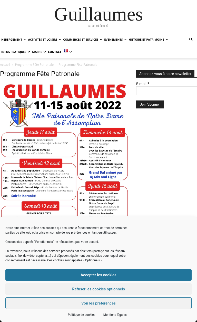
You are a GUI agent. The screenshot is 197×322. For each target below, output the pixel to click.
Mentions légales (115, 315)
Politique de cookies (81, 315)
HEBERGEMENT (13, 39)
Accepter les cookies (98, 275)
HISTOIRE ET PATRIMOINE (148, 39)
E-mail (142, 83)
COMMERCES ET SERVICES (82, 39)
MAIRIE (39, 52)
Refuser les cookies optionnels (98, 289)
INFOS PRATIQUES (15, 52)
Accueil (5, 64)
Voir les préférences (98, 303)
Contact (54, 52)
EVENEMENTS (115, 39)
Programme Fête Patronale (34, 64)
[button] (191, 39)
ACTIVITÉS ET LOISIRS (44, 39)
